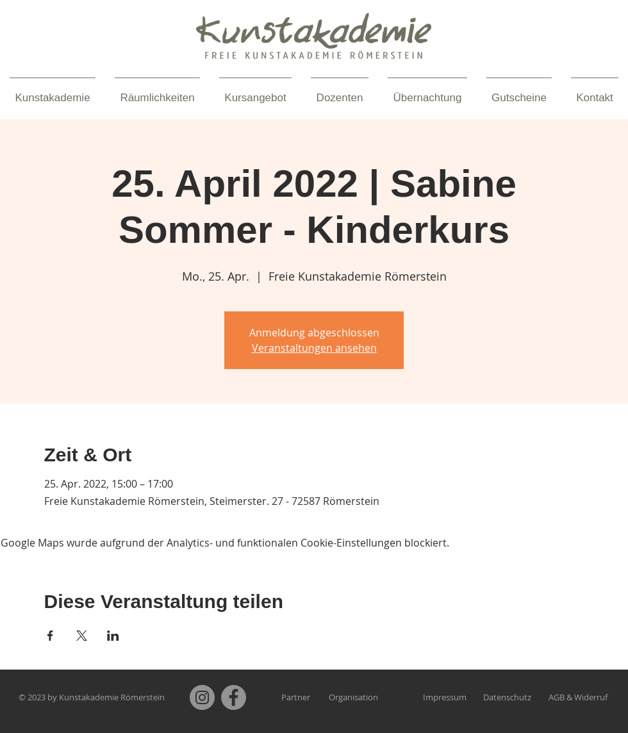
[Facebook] (233, 697)
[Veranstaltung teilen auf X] (82, 635)
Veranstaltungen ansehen (314, 348)
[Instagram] (202, 697)
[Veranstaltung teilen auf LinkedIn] (113, 635)
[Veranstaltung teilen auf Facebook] (50, 635)
